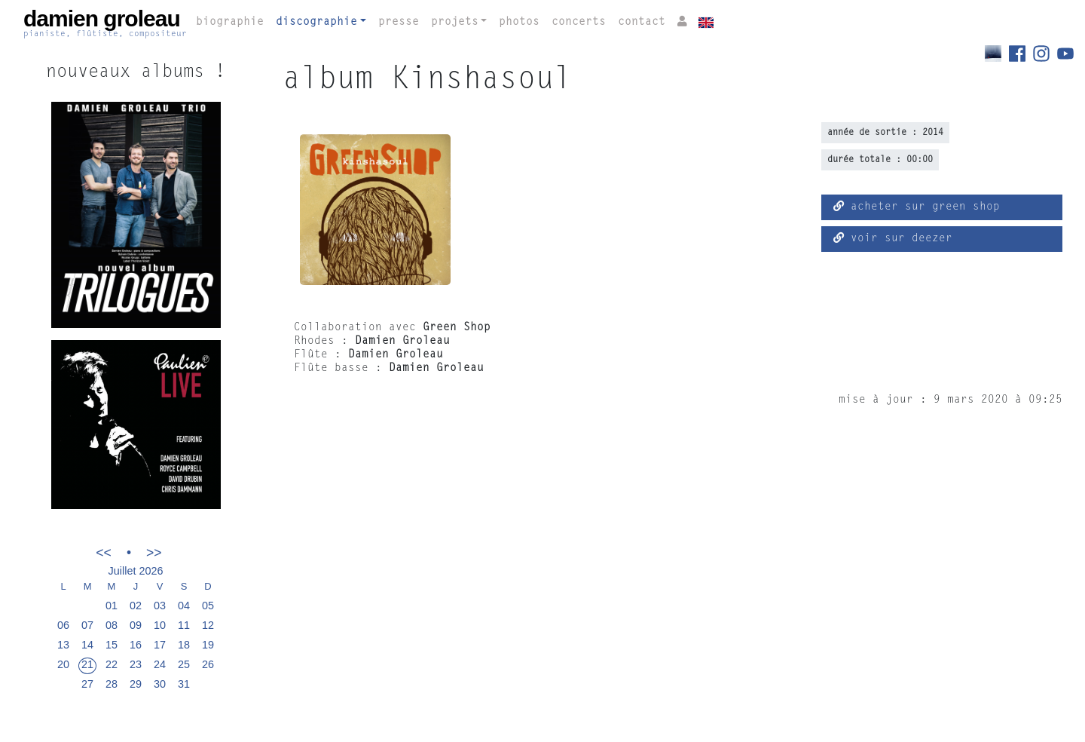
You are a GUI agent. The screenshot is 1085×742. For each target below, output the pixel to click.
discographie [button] (316, 22)
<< (104, 552)
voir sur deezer (892, 238)
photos (519, 22)
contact (641, 22)
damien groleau (105, 23)
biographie (230, 22)
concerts (579, 22)
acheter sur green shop (916, 207)
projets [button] (454, 22)
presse (398, 22)
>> (154, 552)
